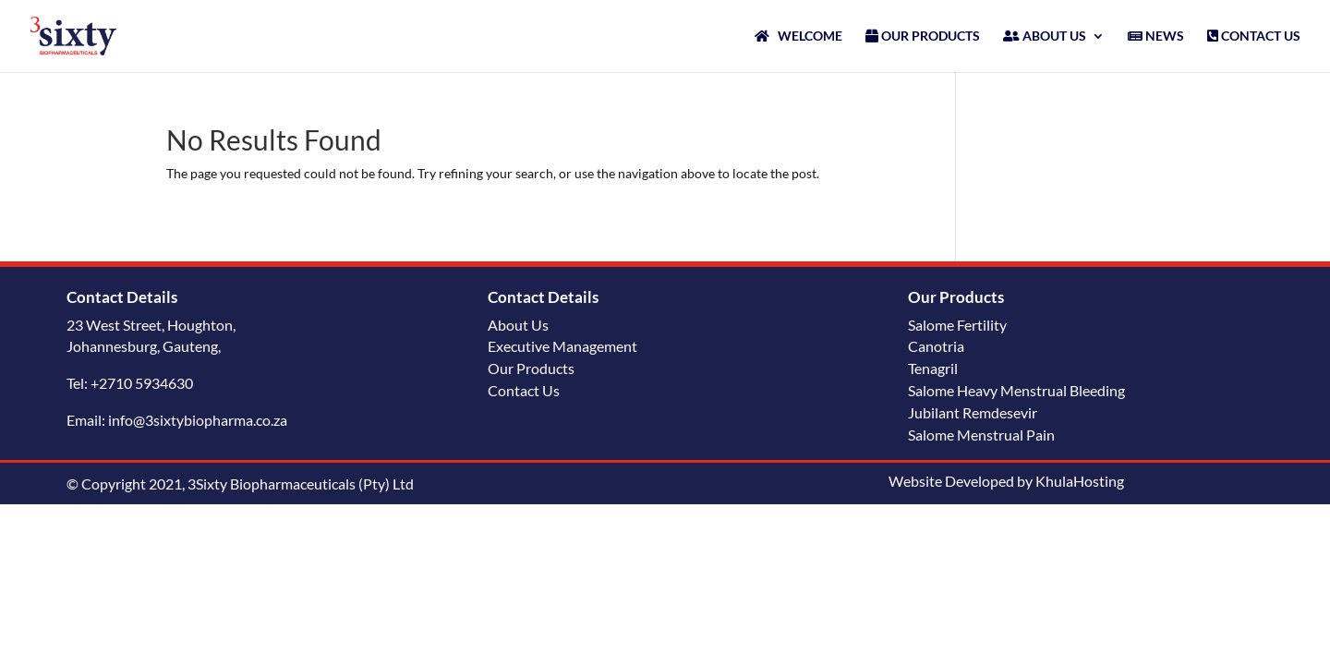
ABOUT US (1044, 36)
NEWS (1156, 36)
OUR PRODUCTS (922, 36)
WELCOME (798, 36)
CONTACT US (1253, 36)
